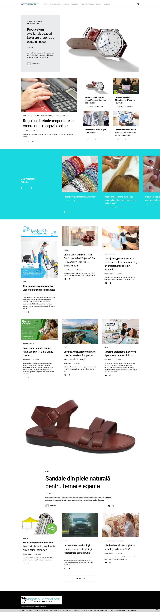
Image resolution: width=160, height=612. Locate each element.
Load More (78, 578)
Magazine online (33, 115)
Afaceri (25, 538)
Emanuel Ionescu (36, 63)
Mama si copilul (28, 343)
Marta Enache (26, 294)
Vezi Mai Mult (121, 610)
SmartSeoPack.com (40, 606)
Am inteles (132, 610)
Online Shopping (33, 23)
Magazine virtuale (47, 115)
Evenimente (31, 21)
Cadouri (66, 250)
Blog (24, 115)
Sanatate (120, 541)
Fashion (39, 21)
